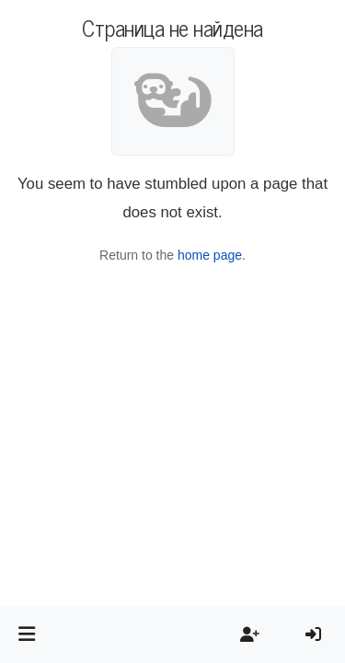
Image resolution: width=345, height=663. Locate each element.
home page (210, 255)
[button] (26, 634)
